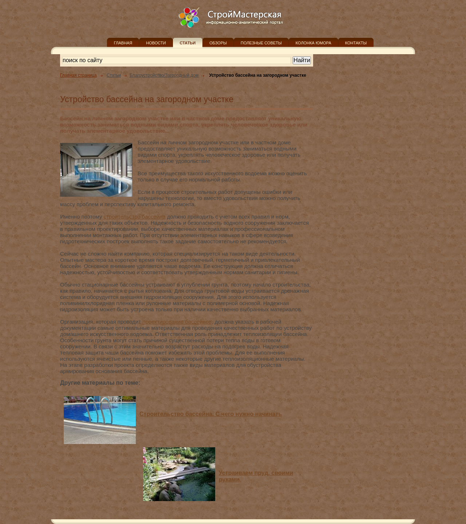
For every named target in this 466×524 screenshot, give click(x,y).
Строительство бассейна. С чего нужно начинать (210, 414)
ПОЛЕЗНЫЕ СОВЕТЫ (261, 43)
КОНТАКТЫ (356, 43)
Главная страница (78, 75)
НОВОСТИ (156, 43)
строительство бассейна (135, 216)
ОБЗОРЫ (218, 43)
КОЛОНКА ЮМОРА (313, 43)
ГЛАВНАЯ (123, 43)
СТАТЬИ (188, 43)
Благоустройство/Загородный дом (164, 75)
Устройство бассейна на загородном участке (257, 75)
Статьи (114, 75)
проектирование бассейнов (177, 322)
